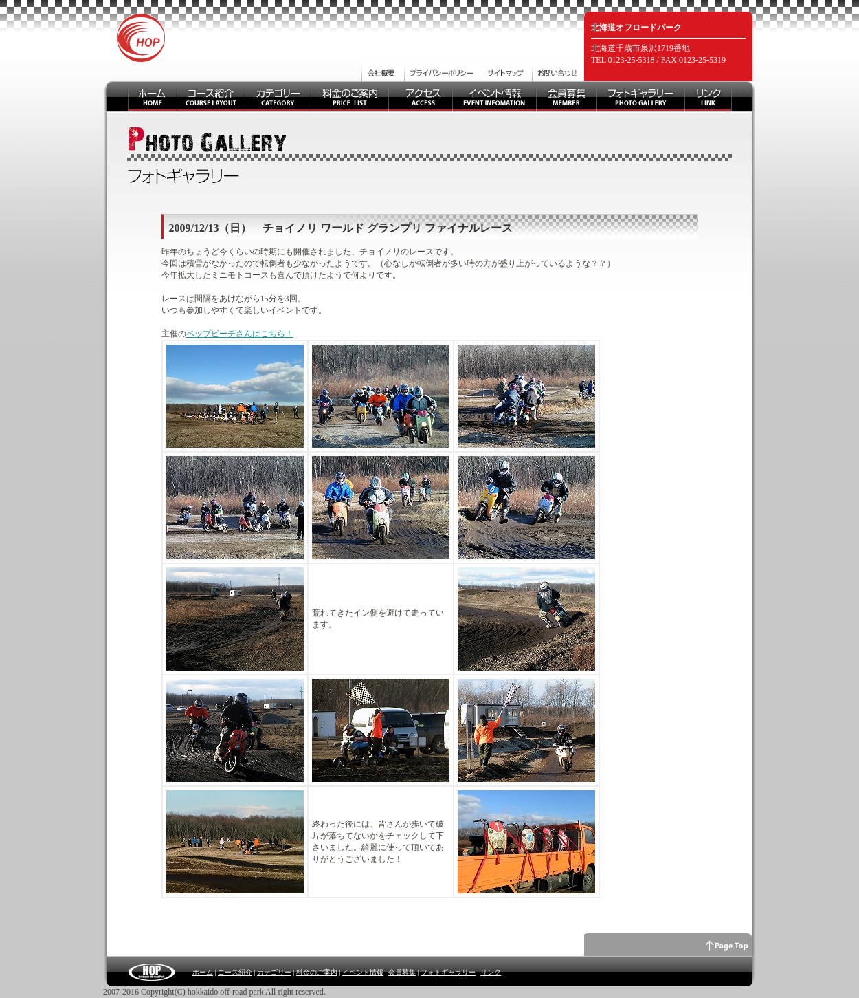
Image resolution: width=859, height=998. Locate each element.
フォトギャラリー (448, 972)
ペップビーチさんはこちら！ (239, 333)
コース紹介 (235, 972)
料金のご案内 (316, 972)
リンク (490, 972)
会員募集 (402, 972)
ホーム (202, 972)
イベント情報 (362, 972)
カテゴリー (274, 972)
